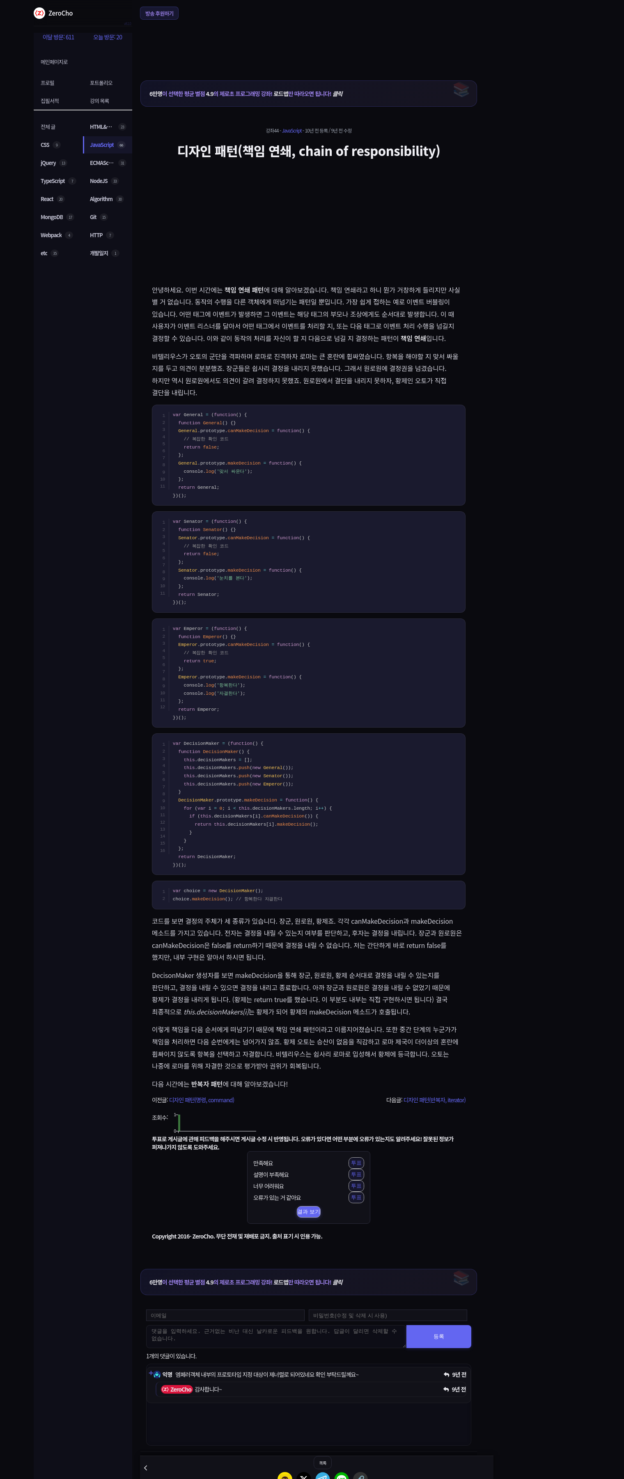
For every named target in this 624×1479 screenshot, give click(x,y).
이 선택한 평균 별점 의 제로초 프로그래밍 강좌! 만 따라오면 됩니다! (245, 93)
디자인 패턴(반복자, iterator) (435, 1100)
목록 (322, 1463)
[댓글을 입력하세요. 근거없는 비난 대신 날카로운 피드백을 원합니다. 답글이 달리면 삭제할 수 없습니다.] (276, 1336)
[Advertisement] (308, 44)
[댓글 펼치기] (151, 1373)
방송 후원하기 (159, 13)
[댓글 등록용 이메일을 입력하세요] (225, 1315)
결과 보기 (308, 1212)
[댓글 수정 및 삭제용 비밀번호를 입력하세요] (388, 1315)
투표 (356, 1163)
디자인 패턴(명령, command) (201, 1100)
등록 (439, 1336)
